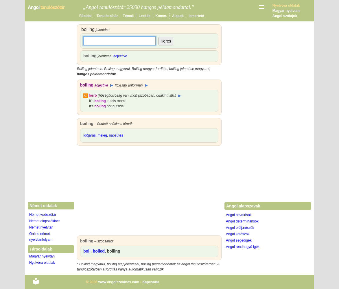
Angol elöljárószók (240, 228)
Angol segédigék (239, 240)
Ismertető (196, 16)
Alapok (178, 16)
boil (87, 251)
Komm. (161, 16)
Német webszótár (42, 215)
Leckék (144, 16)
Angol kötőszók (237, 234)
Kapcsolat (150, 282)
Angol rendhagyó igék (242, 247)
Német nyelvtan (41, 227)
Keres (166, 41)
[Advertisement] (149, 192)
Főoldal (85, 16)
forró (93, 95)
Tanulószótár (107, 16)
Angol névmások (239, 215)
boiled (99, 251)
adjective (120, 56)
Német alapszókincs (44, 221)
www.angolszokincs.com (118, 282)
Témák (128, 16)
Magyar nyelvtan (286, 11)
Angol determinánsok (242, 221)
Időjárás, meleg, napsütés (103, 135)
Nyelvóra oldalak (42, 263)
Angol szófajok (284, 16)
